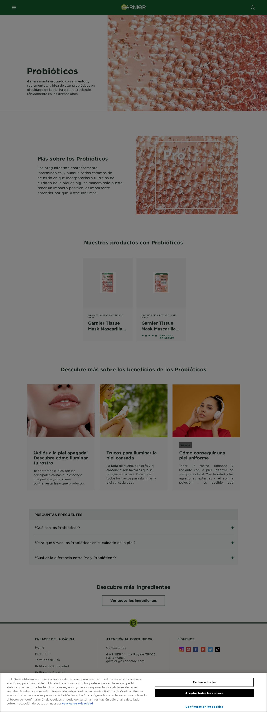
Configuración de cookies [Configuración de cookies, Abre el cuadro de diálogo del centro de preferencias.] (204, 706)
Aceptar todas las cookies (204, 693)
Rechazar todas (204, 682)
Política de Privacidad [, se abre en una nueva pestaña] (77, 703)
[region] (133, 692)
